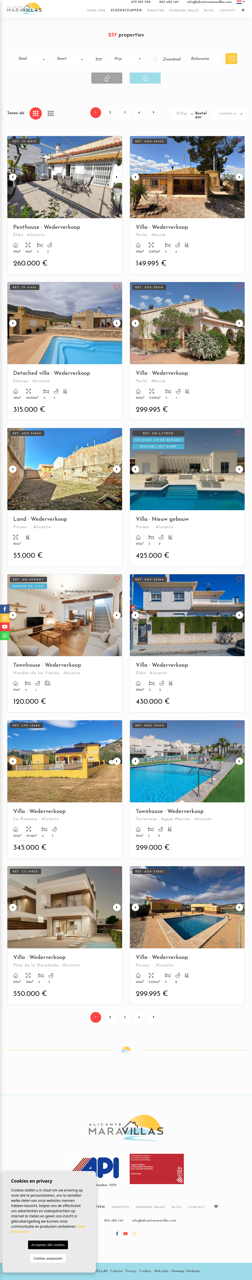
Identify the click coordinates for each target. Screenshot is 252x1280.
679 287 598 (140, 2)
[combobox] (31, 59)
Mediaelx (193, 1271)
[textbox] (32, 59)
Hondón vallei (184, 10)
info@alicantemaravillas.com (209, 2)
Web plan (161, 1271)
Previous (12, 177)
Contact (228, 10)
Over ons (96, 10)
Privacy (131, 1271)
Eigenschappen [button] (126, 10)
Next (117, 177)
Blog (209, 10)
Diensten (155, 10)
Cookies (145, 1271)
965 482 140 (168, 2)
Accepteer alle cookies (48, 1245)
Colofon (116, 1271)
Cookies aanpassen (48, 1258)
